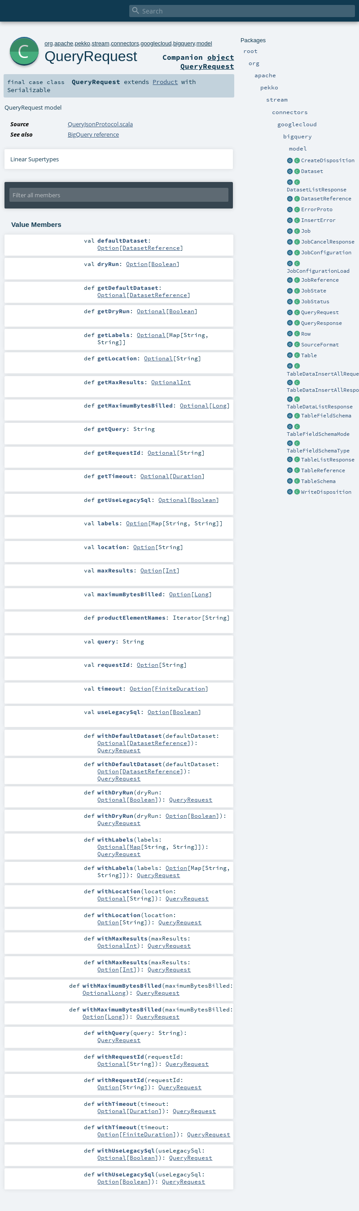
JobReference (320, 280)
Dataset (312, 171)
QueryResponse (321, 323)
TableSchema (318, 481)
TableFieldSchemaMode (318, 434)
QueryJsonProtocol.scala (100, 124)
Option (108, 247)
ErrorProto (317, 209)
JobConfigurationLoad (318, 271)
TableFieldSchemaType (318, 451)
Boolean (163, 263)
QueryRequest (320, 312)
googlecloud (155, 43)
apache (63, 43)
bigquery (184, 43)
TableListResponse (328, 460)
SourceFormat (320, 345)
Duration (187, 475)
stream (100, 43)
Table (309, 355)
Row (306, 334)
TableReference (323, 470)
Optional (111, 294)
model (204, 43)
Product (165, 82)
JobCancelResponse (328, 242)
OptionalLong (104, 992)
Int (171, 570)
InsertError (318, 220)
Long (219, 405)
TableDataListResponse (320, 407)
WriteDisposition (326, 492)
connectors (125, 43)
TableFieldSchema (326, 416)
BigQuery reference (93, 134)
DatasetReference (326, 198)
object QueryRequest (207, 62)
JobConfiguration (326, 252)
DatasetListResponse (316, 189)
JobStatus (315, 301)
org (48, 43)
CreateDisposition (328, 160)
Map (135, 846)
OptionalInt (171, 382)
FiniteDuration (180, 688)
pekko (82, 43)
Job (306, 231)
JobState (313, 291)
